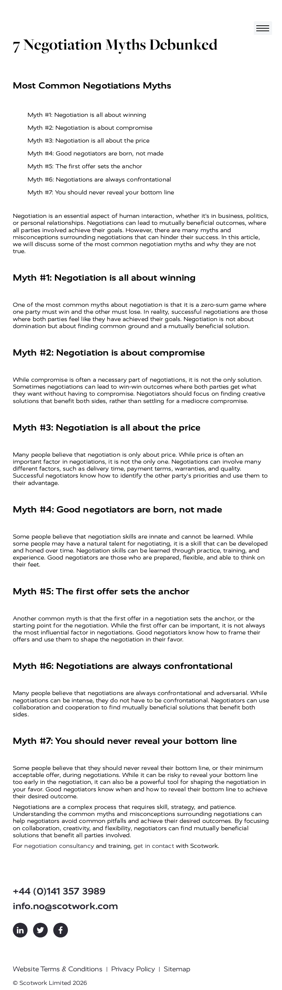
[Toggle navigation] (263, 28)
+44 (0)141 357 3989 (59, 891)
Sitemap (177, 969)
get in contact (154, 845)
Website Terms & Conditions (57, 969)
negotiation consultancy (59, 845)
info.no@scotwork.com (65, 906)
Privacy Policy (133, 969)
